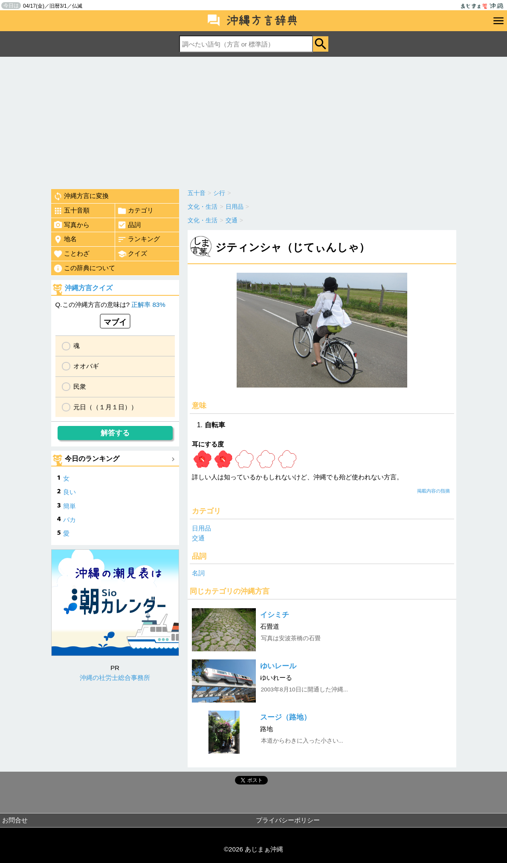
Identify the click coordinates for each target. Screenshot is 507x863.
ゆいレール (278, 666)
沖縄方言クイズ (89, 288)
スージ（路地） (285, 717)
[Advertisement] (253, 121)
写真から (71, 225)
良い (69, 492)
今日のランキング (92, 458)
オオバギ (86, 366)
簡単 (69, 506)
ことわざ (71, 254)
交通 (198, 538)
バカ (69, 519)
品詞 (129, 225)
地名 (65, 239)
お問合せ (15, 820)
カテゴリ (135, 211)
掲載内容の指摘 (433, 490)
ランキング (138, 239)
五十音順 (71, 211)
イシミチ (274, 615)
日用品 (201, 528)
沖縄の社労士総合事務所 (115, 677)
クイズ (132, 254)
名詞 (198, 573)
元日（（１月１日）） (105, 407)
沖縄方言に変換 (81, 196)
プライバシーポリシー (288, 820)
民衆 (79, 386)
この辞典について (84, 268)
